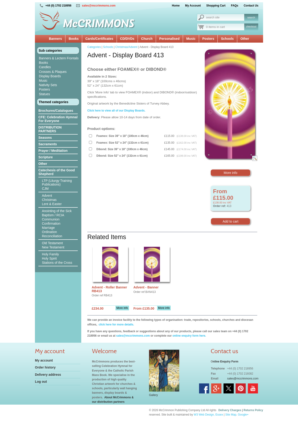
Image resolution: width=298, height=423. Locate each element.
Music (191, 39)
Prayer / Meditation (53, 150)
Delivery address (48, 374)
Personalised (169, 39)
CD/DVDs (127, 39)
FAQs (234, 5)
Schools (227, 39)
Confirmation (51, 223)
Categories (94, 47)
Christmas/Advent (126, 47)
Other (244, 39)
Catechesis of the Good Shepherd (56, 172)
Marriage (48, 228)
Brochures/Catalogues (55, 110)
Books (74, 39)
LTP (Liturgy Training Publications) (57, 182)
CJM (45, 188)
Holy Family (50, 254)
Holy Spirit (49, 258)
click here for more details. (116, 324)
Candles (45, 67)
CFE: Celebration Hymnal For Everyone (58, 119)
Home (175, 5)
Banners (55, 39)
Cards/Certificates (99, 39)
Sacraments (47, 144)
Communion (50, 219)
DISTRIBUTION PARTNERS (50, 129)
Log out (41, 381)
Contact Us (251, 5)
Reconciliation (52, 236)
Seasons (45, 137)
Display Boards (50, 76)
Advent (47, 195)
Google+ (243, 414)
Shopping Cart (216, 5)
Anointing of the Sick (57, 211)
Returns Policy (253, 410)
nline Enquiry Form (225, 361)
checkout (251, 26)
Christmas (49, 200)
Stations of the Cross (57, 262)
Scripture (45, 157)
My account (44, 360)
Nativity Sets (48, 85)
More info (230, 173)
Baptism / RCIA (53, 215)
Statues (44, 94)
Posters (208, 39)
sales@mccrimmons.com (98, 5)
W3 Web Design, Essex (208, 414)
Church (146, 39)
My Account (193, 5)
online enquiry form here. (189, 335)
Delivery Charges (229, 410)
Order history (45, 367)
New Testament (53, 247)
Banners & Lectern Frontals (58, 58)
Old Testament (52, 243)
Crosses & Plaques (53, 72)
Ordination (49, 232)
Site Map (230, 414)
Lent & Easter (52, 204)
